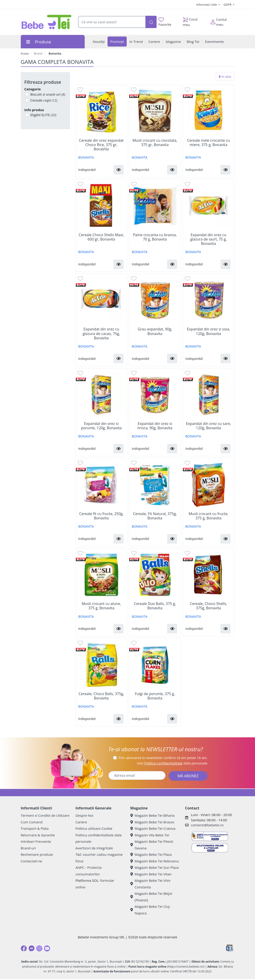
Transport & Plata (35, 828)
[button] (118, 170)
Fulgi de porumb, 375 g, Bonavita (155, 696)
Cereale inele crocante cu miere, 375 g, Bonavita (208, 142)
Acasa (25, 53)
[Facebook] (24, 948)
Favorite (164, 22)
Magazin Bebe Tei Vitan (151, 874)
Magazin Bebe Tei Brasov (152, 822)
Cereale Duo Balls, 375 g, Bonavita (155, 606)
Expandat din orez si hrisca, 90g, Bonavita (154, 425)
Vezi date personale (172, 763)
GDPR (227, 5)
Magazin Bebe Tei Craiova (153, 828)
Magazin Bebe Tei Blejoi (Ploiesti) (151, 896)
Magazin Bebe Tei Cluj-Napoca (150, 909)
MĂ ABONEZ (188, 775)
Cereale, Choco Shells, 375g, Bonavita (208, 606)
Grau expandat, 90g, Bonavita (155, 331)
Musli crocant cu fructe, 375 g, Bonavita (208, 516)
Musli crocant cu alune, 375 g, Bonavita (101, 606)
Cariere (81, 822)
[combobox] (111, 22)
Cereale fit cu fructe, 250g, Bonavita (101, 516)
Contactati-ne (31, 861)
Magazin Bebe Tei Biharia (152, 815)
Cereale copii (43, 100)
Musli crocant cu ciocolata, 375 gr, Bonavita (154, 142)
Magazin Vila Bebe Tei (149, 835)
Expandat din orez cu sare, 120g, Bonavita (208, 425)
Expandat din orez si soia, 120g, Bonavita (208, 331)
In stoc (225, 76)
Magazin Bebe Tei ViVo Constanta (150, 883)
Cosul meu (190, 21)
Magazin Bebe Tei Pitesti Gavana (151, 844)
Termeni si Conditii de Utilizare (45, 815)
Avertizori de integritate (94, 848)
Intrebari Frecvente (36, 841)
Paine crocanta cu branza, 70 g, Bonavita (155, 237)
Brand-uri (28, 848)
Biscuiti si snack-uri (47, 94)
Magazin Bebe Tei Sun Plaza (154, 867)
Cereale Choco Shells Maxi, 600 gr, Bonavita (101, 237)
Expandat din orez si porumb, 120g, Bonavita (101, 425)
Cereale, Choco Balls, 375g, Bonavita (101, 696)
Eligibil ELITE (42, 115)
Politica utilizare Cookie (94, 828)
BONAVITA (86, 157)
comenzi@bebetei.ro (207, 825)
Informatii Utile (207, 5)
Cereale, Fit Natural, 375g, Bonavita (155, 516)
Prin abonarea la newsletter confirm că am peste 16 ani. (162, 757)
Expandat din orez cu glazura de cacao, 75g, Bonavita (101, 333)
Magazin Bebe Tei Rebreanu (154, 861)
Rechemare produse (37, 854)
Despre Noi (84, 815)
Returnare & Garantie (38, 835)
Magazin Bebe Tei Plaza (151, 854)
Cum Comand (32, 822)
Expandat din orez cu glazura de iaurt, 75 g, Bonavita (208, 239)
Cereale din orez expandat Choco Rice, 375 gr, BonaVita (101, 145)
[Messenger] (31, 948)
